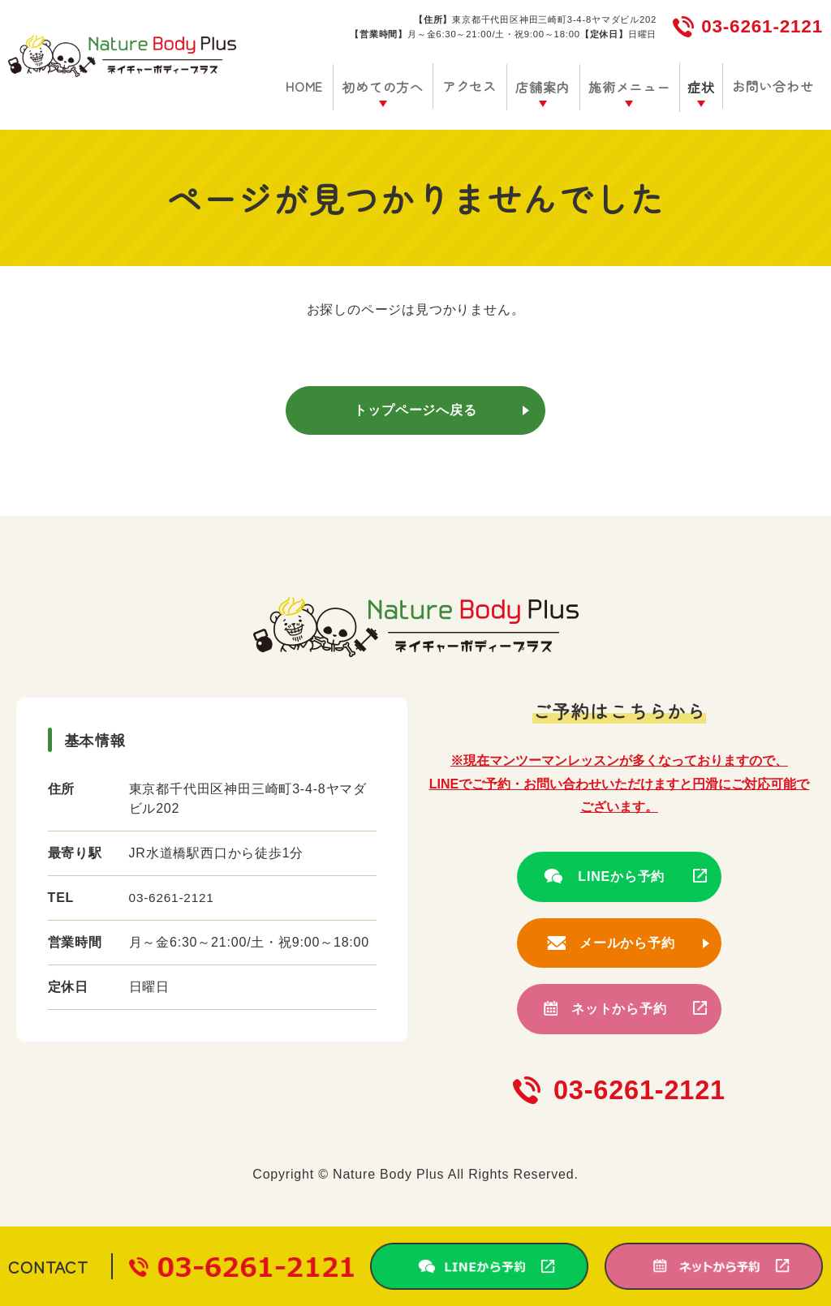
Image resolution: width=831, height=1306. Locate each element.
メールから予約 (627, 943)
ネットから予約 (619, 1009)
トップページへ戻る (415, 410)
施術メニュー (634, 87)
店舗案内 (550, 87)
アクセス (480, 86)
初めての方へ (396, 87)
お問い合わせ (774, 86)
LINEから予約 (618, 876)
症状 (704, 87)
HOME (320, 86)
